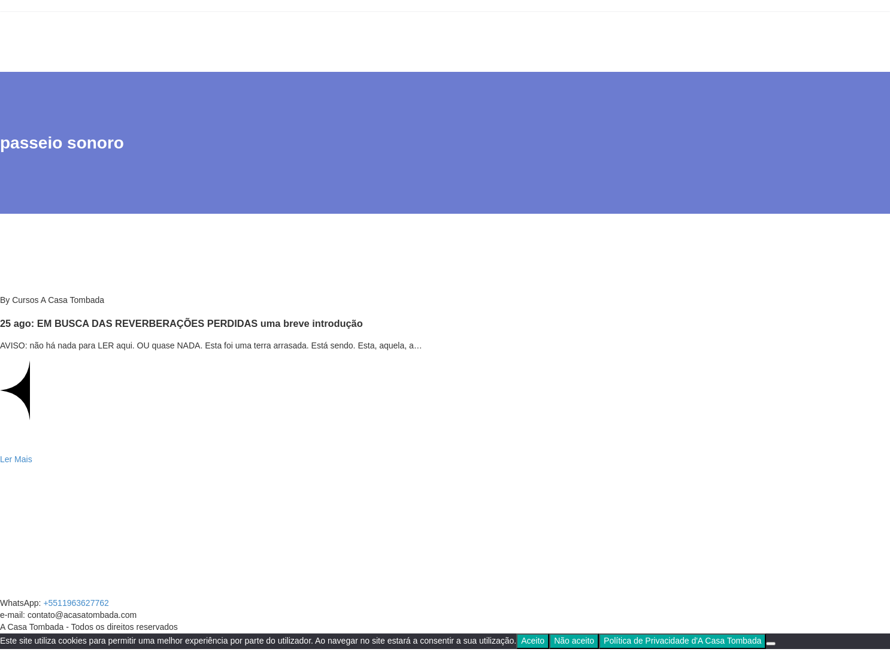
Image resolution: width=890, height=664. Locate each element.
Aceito (532, 640)
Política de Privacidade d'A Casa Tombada (682, 640)
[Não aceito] (771, 643)
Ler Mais (16, 459)
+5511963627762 (75, 603)
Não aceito (574, 640)
